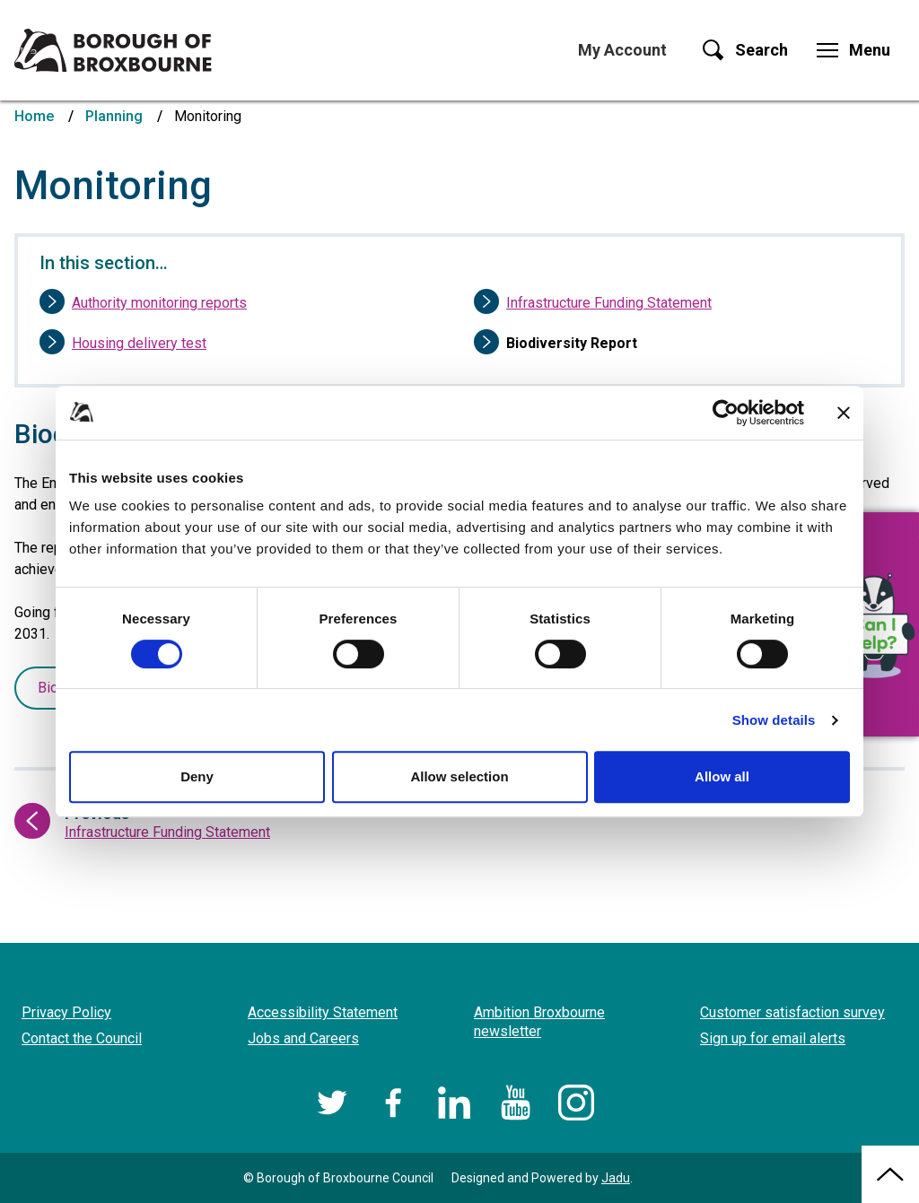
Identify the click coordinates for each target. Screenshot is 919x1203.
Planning (114, 116)
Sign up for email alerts (772, 1038)
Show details (774, 720)
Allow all (722, 776)
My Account (622, 49)
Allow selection (459, 776)
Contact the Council (82, 1038)
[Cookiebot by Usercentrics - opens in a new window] (725, 412)
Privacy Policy (66, 1012)
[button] (874, 624)
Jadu (615, 1178)
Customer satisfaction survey (792, 1012)
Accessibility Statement (323, 1012)
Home (34, 116)
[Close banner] (843, 412)
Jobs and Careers (303, 1038)
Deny (197, 776)
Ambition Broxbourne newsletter (539, 1022)
